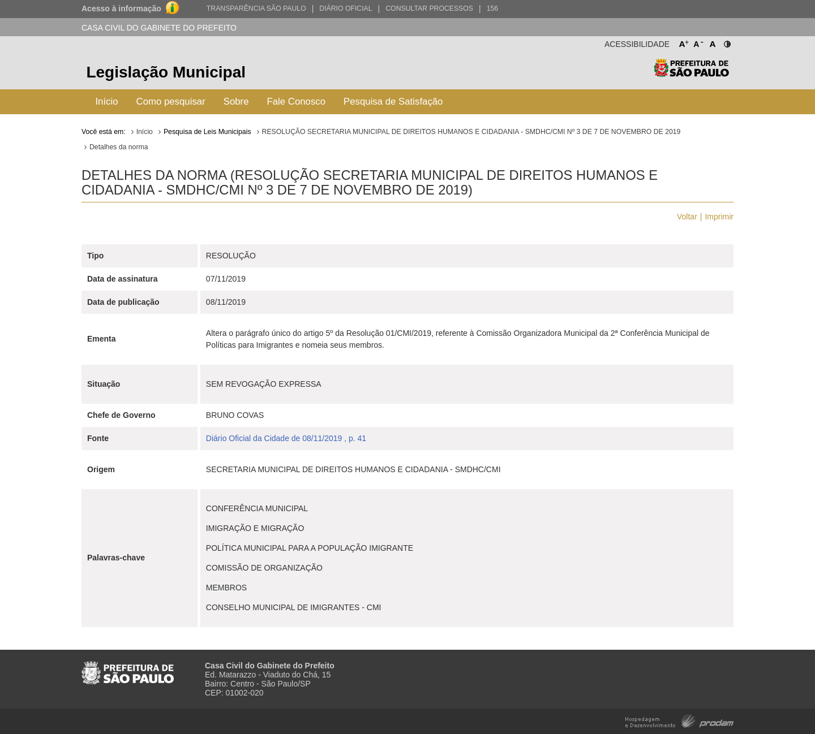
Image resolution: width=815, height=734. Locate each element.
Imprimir (719, 216)
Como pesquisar (170, 101)
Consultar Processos (429, 8)
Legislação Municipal (166, 72)
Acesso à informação (121, 8)
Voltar (687, 216)
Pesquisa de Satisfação (393, 101)
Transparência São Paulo (256, 8)
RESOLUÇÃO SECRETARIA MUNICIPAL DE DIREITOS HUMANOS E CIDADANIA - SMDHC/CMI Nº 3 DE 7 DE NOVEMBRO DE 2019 (471, 132)
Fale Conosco (296, 101)
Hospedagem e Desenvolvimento (679, 720)
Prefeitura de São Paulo (691, 73)
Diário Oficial (345, 8)
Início (106, 101)
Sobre (236, 101)
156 (492, 8)
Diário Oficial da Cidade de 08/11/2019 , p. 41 (286, 438)
